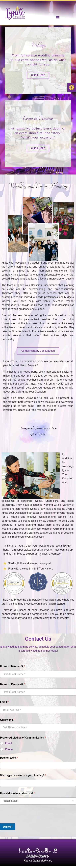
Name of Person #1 (12, 666)
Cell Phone (7, 719)
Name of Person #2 (12, 684)
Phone (9, 749)
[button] (71, 87)
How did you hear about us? (17, 793)
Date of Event (9, 757)
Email (4, 702)
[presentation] (25, 821)
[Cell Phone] (38, 727)
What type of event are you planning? (23, 775)
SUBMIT (7, 826)
